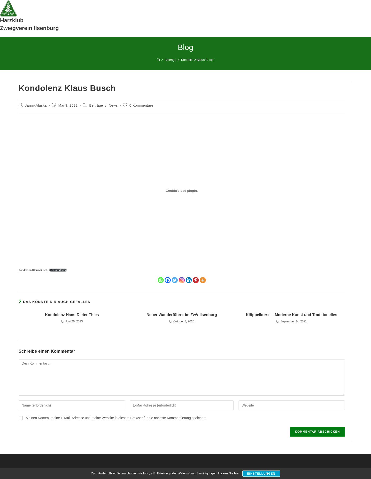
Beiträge (96, 105)
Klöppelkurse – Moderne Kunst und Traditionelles (291, 315)
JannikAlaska (36, 105)
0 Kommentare (141, 105)
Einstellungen (261, 473)
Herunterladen (58, 270)
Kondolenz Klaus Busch (197, 60)
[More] (203, 280)
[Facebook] (168, 280)
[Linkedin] (189, 280)
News (113, 105)
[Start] (158, 60)
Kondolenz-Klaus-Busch (33, 270)
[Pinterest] (196, 280)
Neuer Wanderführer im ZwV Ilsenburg (182, 315)
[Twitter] (175, 280)
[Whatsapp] (161, 280)
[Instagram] (182, 280)
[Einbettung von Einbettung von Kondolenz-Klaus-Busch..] (182, 190)
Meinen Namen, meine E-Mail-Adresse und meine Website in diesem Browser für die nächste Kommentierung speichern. (116, 418)
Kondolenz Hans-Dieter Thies (72, 315)
